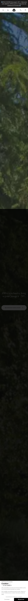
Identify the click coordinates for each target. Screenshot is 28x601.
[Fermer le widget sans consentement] (7, 581)
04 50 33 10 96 (20, 10)
